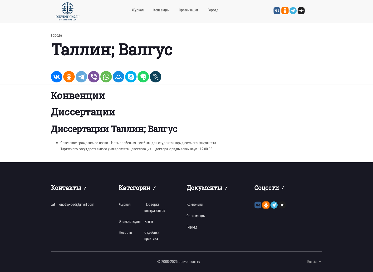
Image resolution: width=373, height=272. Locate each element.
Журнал (138, 10)
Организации (188, 10)
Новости (125, 232)
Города (212, 10)
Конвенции (161, 10)
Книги (148, 221)
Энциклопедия (130, 221)
